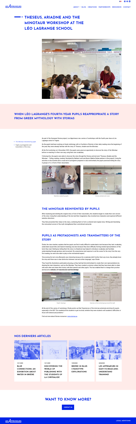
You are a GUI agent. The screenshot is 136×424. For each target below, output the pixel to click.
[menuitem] (120, 1)
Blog (84, 7)
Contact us (68, 407)
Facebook (127, 1)
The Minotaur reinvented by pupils (26, 142)
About (76, 7)
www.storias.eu (72, 316)
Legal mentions (123, 420)
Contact (127, 7)
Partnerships (104, 7)
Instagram (125, 1)
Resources (116, 7)
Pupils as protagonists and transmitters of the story (23, 146)
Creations (92, 7)
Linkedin (129, 1)
